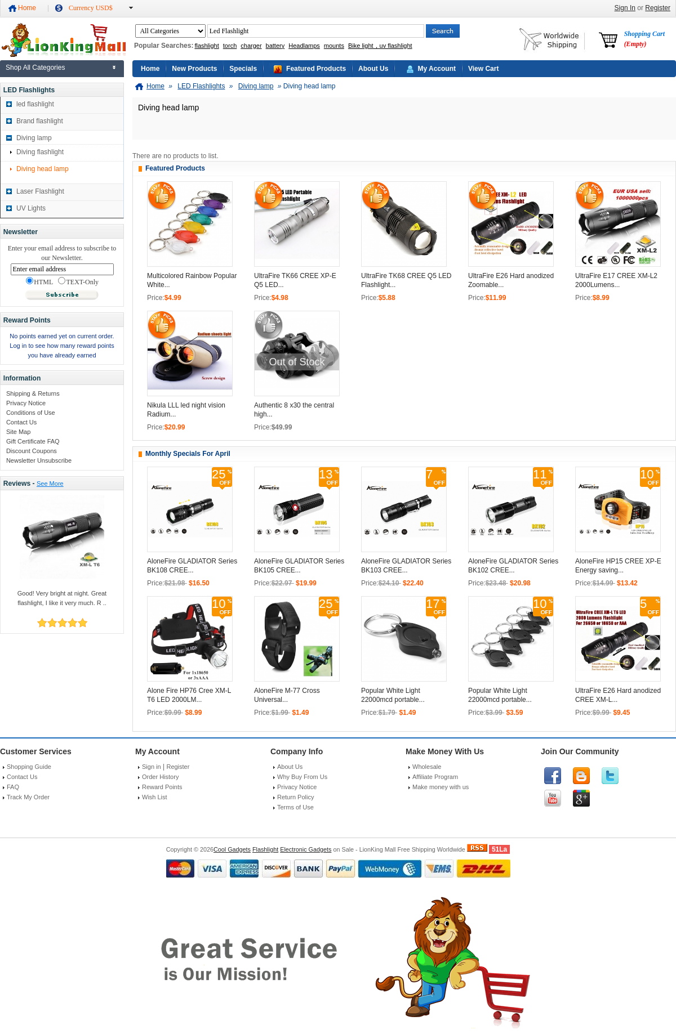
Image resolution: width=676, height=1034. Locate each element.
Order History (160, 776)
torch (230, 45)
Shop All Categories (35, 67)
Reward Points (162, 787)
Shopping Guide (29, 766)
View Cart (483, 69)
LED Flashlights (201, 86)
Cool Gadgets (232, 849)
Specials (243, 69)
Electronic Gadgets (305, 849)
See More (50, 483)
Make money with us (440, 787)
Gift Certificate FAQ (33, 441)
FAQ (13, 787)
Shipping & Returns (33, 393)
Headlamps (304, 45)
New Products (194, 69)
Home (27, 8)
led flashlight (35, 104)
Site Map (18, 431)
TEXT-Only (78, 281)
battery (275, 45)
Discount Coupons (31, 450)
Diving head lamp (42, 169)
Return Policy (295, 797)
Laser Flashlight (40, 191)
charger (251, 45)
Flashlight (265, 849)
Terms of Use (295, 807)
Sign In (625, 8)
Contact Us (21, 422)
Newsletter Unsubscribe (39, 460)
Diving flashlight (40, 152)
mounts (334, 45)
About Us (373, 69)
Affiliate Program (435, 776)
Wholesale (426, 766)
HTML (39, 281)
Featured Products (316, 69)
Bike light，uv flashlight (380, 45)
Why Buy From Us (302, 776)
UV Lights (31, 208)
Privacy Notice (26, 403)
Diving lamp (34, 138)
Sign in (151, 766)
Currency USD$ (91, 8)
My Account (436, 69)
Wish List (154, 797)
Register (657, 8)
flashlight (206, 45)
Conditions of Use (30, 412)
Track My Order (28, 797)
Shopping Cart (644, 39)
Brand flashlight (39, 121)
